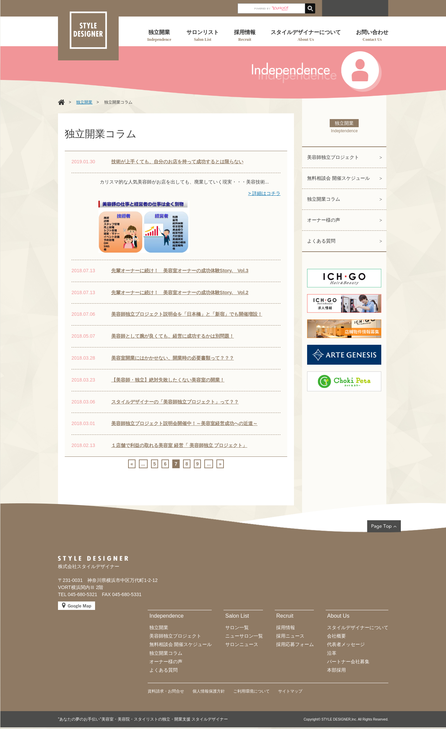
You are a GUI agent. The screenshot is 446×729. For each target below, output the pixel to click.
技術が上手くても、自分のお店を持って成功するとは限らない (177, 161)
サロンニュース (241, 644)
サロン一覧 (237, 627)
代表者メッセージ (346, 644)
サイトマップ (290, 691)
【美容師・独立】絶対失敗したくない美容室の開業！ (168, 380)
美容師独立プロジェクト (333, 157)
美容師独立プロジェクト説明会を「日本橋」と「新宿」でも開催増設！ (186, 314)
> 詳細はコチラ (264, 193)
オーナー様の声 (323, 220)
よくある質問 (321, 241)
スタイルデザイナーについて (357, 627)
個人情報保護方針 (208, 691)
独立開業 (158, 627)
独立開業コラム (323, 199)
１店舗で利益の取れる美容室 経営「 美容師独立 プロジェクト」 (179, 445)
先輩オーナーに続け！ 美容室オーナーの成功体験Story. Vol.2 (179, 292)
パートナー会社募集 (348, 661)
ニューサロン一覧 (244, 636)
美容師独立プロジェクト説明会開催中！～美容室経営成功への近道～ (184, 423)
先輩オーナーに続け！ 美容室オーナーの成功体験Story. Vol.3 (179, 270)
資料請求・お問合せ (166, 691)
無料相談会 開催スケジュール (338, 178)
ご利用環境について (251, 691)
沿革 (331, 653)
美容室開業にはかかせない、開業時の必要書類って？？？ (172, 358)
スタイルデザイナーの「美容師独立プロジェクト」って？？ (175, 401)
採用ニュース (290, 636)
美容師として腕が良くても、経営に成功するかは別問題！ (172, 336)
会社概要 (336, 636)
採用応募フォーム (295, 644)
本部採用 (336, 670)
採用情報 (285, 627)
